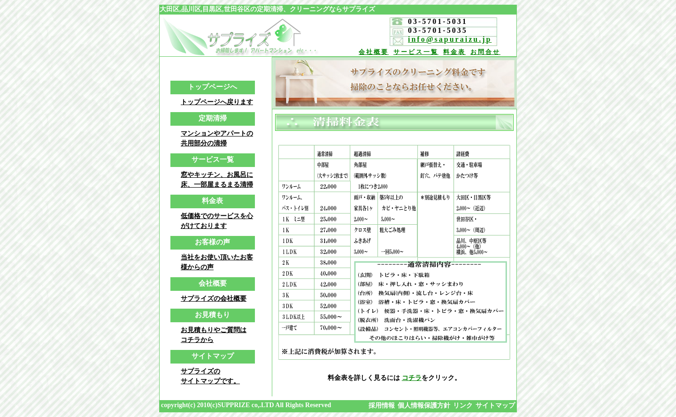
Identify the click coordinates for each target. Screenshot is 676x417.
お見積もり (212, 314)
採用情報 (382, 405)
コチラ (412, 377)
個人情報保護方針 (424, 405)
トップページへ (212, 87)
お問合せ (485, 51)
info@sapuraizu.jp (450, 39)
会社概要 (374, 51)
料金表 (454, 51)
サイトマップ (213, 356)
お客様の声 (212, 242)
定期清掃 (213, 118)
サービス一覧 (415, 51)
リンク (463, 405)
